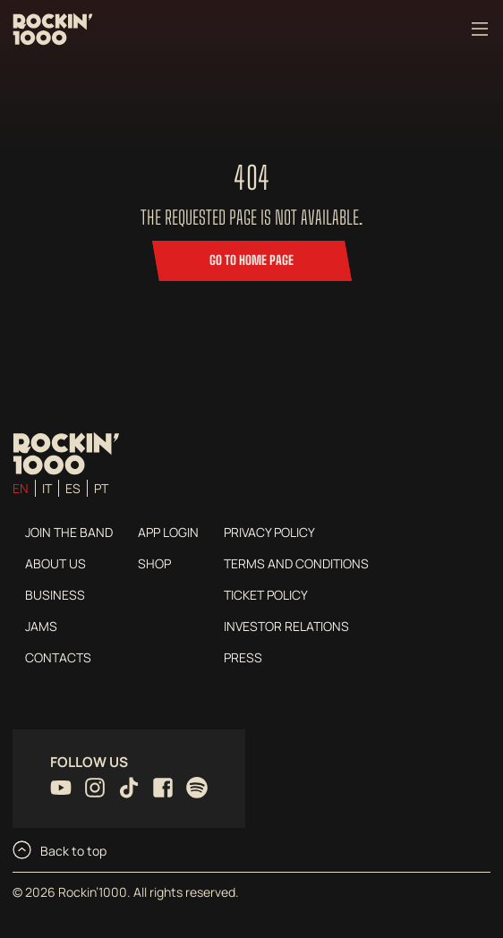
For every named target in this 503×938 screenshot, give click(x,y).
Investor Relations (286, 626)
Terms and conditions (296, 563)
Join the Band (69, 532)
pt (101, 488)
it (47, 488)
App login (168, 532)
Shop (154, 563)
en (21, 488)
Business (55, 594)
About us (55, 563)
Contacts (58, 657)
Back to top (60, 849)
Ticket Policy (266, 594)
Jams (41, 626)
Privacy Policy (269, 532)
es (73, 488)
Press (243, 657)
